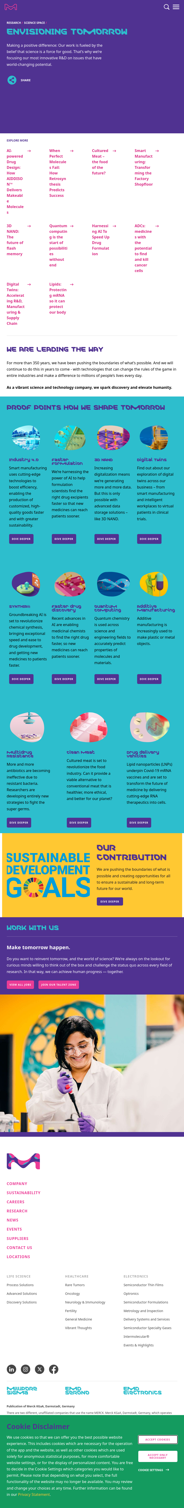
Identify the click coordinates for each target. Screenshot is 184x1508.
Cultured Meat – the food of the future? (100, 162)
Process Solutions (20, 1285)
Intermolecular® (136, 1337)
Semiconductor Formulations (146, 1302)
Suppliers (18, 1238)
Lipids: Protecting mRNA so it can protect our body (58, 298)
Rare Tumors (75, 1285)
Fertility (71, 1311)
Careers (16, 1202)
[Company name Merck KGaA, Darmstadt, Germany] (11, 7)
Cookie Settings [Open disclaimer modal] (150, 1470)
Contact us (19, 1248)
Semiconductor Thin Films (143, 1285)
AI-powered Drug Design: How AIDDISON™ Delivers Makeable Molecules (15, 181)
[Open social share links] (12, 80)
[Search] (166, 7)
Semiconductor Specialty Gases (147, 1328)
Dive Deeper (149, 539)
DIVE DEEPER (21, 539)
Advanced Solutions (22, 1294)
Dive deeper (21, 679)
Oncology (72, 1294)
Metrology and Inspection (143, 1311)
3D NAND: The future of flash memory (15, 239)
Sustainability (24, 1193)
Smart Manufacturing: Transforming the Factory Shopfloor (144, 167)
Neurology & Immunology (85, 1302)
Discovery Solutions (22, 1302)
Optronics (131, 1294)
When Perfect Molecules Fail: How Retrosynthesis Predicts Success (57, 173)
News (13, 1220)
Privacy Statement (34, 1494)
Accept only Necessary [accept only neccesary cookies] (158, 1456)
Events (14, 1229)
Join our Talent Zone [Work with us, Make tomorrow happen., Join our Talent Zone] (58, 984)
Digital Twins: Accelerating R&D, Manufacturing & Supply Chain (16, 304)
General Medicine (78, 1319)
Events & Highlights (139, 1345)
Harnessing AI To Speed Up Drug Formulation (101, 239)
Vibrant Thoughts (78, 1328)
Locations (18, 1257)
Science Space (34, 23)
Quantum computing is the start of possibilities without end (58, 245)
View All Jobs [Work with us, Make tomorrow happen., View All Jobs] (20, 984)
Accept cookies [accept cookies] (157, 1439)
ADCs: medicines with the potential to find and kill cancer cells (143, 248)
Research (14, 23)
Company (17, 1184)
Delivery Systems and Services (147, 1319)
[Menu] (176, 7)
